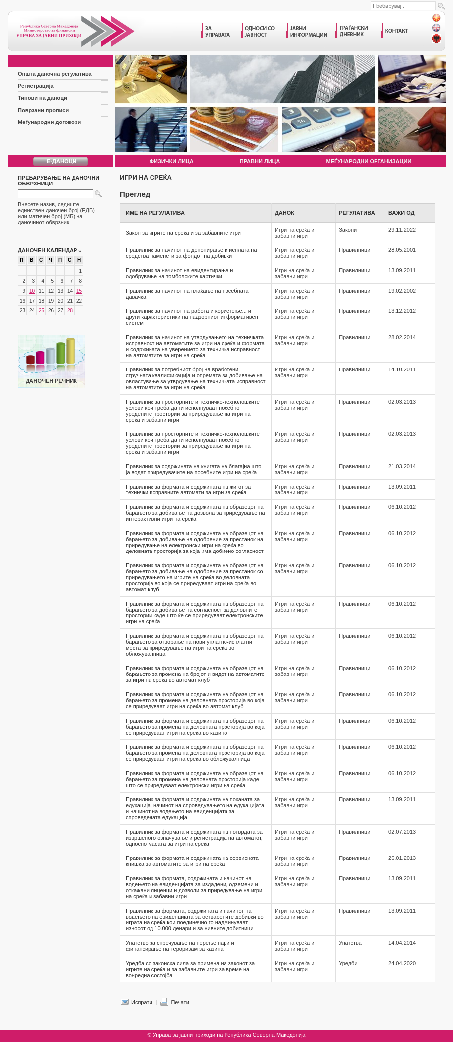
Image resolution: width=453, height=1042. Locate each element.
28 (70, 310)
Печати (180, 1002)
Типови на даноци (42, 98)
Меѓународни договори (49, 122)
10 (32, 291)
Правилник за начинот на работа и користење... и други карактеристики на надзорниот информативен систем (192, 317)
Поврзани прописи (43, 110)
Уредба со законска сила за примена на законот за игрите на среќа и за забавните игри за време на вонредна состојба (190, 969)
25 (41, 310)
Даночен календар (49, 250)
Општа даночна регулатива (55, 74)
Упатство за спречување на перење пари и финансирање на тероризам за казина (180, 946)
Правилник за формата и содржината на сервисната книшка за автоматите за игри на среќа (192, 861)
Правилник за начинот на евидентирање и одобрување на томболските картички (179, 273)
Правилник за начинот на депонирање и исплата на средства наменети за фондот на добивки (191, 253)
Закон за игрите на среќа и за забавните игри (183, 233)
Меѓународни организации (369, 161)
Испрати (141, 1002)
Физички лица (172, 161)
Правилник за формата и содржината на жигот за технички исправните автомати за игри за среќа (188, 489)
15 (79, 291)
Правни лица (260, 161)
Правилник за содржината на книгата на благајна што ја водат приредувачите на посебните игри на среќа (193, 469)
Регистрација (36, 86)
